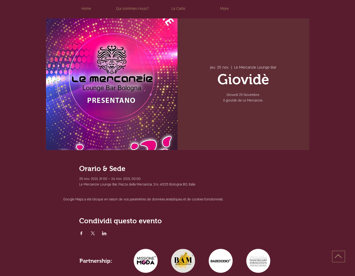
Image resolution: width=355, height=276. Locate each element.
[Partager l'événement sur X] (93, 233)
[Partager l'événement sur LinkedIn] (104, 233)
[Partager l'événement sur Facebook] (81, 233)
